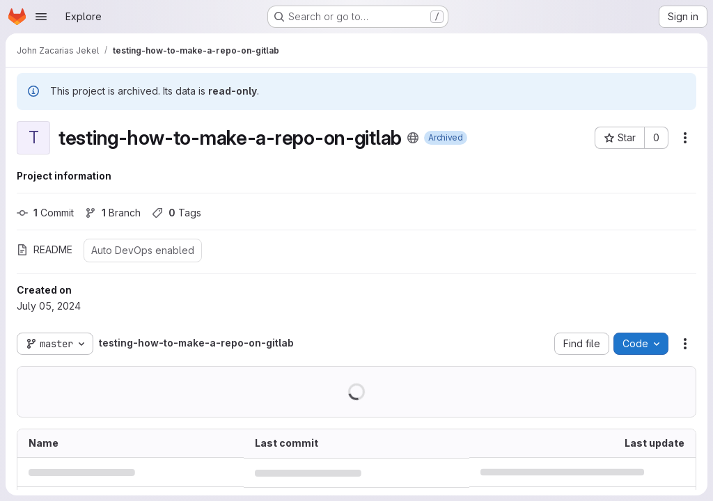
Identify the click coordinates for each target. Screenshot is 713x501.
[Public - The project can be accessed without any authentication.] (412, 137)
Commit (45, 212)
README (44, 249)
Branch (113, 212)
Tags (176, 212)
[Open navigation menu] (41, 17)
